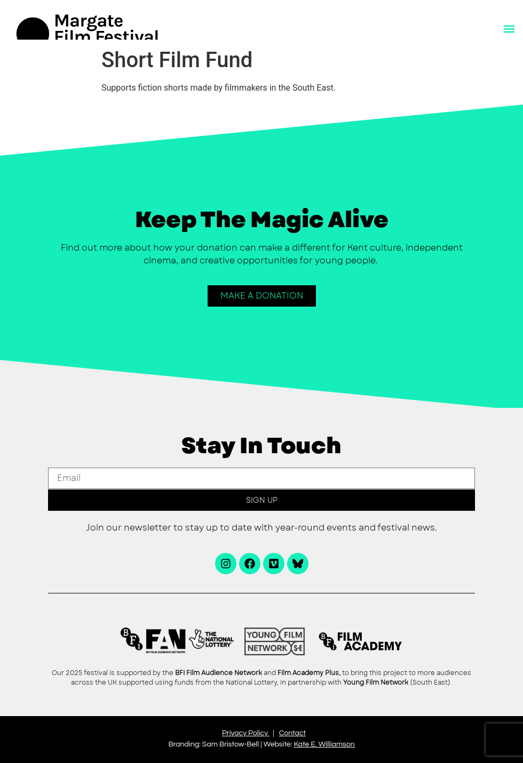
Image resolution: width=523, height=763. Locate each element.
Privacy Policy (245, 733)
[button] (509, 29)
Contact (292, 733)
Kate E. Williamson (324, 744)
